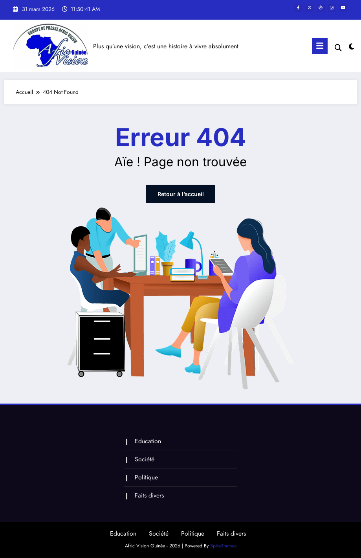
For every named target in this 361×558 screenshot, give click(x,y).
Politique (146, 477)
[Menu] (320, 46)
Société (144, 459)
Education (148, 441)
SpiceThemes (223, 545)
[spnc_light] (351, 47)
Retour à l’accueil (181, 194)
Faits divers (149, 495)
